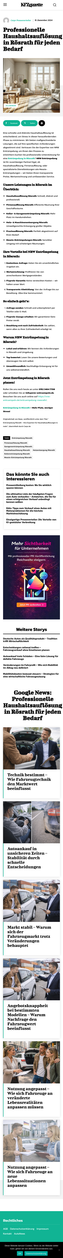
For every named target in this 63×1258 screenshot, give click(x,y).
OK (19, 1253)
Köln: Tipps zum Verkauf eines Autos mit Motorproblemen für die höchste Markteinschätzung (28, 510)
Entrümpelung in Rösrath (21, 158)
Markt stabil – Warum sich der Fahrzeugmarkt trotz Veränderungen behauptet (29, 936)
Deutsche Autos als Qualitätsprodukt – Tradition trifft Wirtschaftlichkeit (30, 640)
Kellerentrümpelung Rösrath (17, 453)
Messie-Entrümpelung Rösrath (18, 457)
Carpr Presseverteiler (21, 20)
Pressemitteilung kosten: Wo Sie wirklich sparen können (28, 486)
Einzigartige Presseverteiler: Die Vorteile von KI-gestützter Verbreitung (31, 521)
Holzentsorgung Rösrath (44, 450)
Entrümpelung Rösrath (22, 438)
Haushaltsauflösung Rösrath (17, 450)
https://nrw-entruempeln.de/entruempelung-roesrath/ (27, 398)
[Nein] (59, 1249)
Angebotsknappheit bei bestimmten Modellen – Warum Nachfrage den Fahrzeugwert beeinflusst (27, 1017)
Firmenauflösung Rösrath (15, 443)
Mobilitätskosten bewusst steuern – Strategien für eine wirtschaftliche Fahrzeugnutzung (31, 675)
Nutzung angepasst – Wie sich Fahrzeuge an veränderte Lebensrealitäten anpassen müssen (30, 1097)
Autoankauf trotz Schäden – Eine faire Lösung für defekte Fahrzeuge (30, 657)
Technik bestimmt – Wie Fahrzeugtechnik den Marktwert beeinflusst (29, 781)
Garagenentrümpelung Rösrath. (18, 446)
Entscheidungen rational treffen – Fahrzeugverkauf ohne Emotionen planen (26, 649)
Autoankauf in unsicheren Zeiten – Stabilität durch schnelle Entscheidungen (27, 857)
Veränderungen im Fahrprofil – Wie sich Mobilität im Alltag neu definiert (30, 666)
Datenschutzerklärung (36, 1253)
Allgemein (11, 106)
